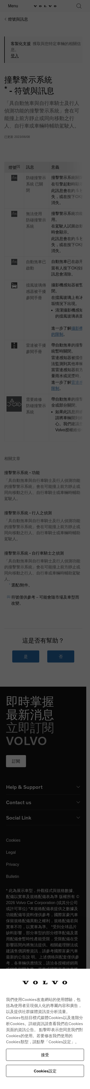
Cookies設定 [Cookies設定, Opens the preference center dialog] (45, 1070)
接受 (45, 1054)
